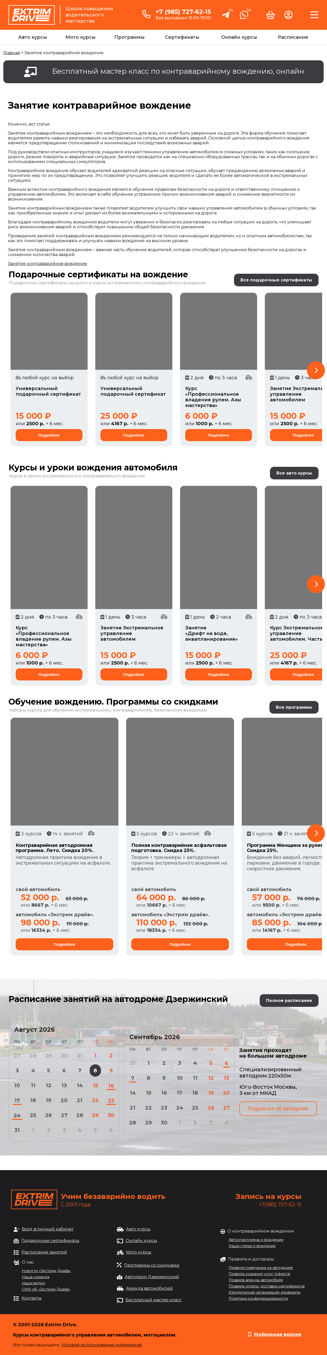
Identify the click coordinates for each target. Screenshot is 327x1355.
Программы (129, 37)
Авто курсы (32, 37)
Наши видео (33, 1283)
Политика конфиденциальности (258, 1298)
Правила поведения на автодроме (261, 1267)
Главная (11, 52)
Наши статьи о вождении (252, 1246)
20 (64, 1100)
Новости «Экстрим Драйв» (46, 1270)
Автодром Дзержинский (152, 1276)
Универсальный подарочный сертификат (48, 391)
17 (17, 1100)
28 (79, 1115)
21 (79, 1100)
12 (48, 1085)
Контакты (32, 1298)
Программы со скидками (151, 1265)
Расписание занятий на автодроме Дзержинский (118, 999)
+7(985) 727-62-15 (280, 1204)
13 (64, 1085)
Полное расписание (289, 1000)
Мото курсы (81, 37)
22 (95, 1100)
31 (17, 1130)
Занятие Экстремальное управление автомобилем (131, 633)
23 (111, 1100)
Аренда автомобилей (149, 1288)
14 (80, 1085)
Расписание (293, 37)
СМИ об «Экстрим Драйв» (46, 1289)
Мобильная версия (277, 1334)
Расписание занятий (44, 1252)
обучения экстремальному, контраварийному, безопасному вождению (129, 710)
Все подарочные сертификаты (276, 280)
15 (95, 1085)
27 (64, 1115)
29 (95, 1115)
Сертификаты (182, 37)
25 (33, 1115)
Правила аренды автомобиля (256, 1280)
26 (48, 1115)
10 (17, 1085)
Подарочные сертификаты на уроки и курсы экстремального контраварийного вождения (107, 282)
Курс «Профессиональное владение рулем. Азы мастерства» (213, 397)
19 (48, 1100)
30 (111, 1115)
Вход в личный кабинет (47, 1229)
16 (111, 1086)
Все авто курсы (294, 473)
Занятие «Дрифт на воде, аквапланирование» (211, 633)
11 (33, 1085)
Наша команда (35, 1277)
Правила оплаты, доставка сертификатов (267, 1286)
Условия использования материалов (101, 1344)
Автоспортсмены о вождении (256, 1239)
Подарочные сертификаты (50, 1240)
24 (17, 1115)
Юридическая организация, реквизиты (265, 1292)
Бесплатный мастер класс (154, 1299)
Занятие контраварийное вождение (47, 263)
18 (33, 1100)
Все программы (294, 707)
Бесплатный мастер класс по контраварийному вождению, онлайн (178, 71)
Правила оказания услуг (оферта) (259, 1274)
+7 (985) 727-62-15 (183, 11)
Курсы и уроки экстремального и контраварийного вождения (77, 475)
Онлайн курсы (239, 37)
